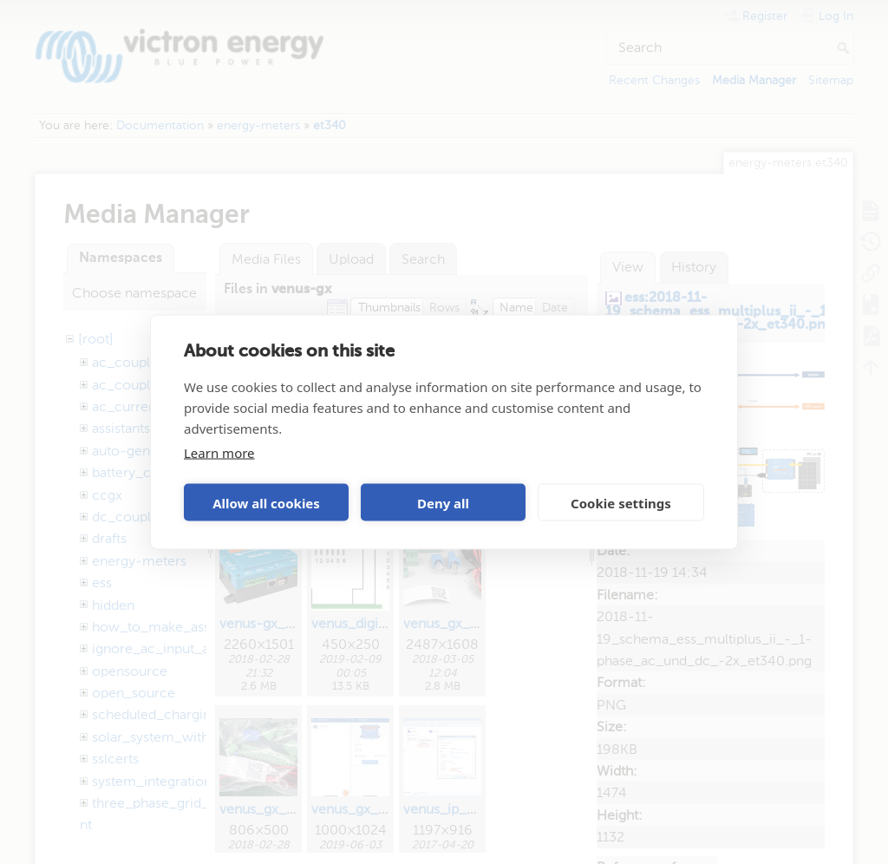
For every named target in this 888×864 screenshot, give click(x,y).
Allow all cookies (266, 502)
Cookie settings (621, 502)
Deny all (443, 502)
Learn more (219, 452)
